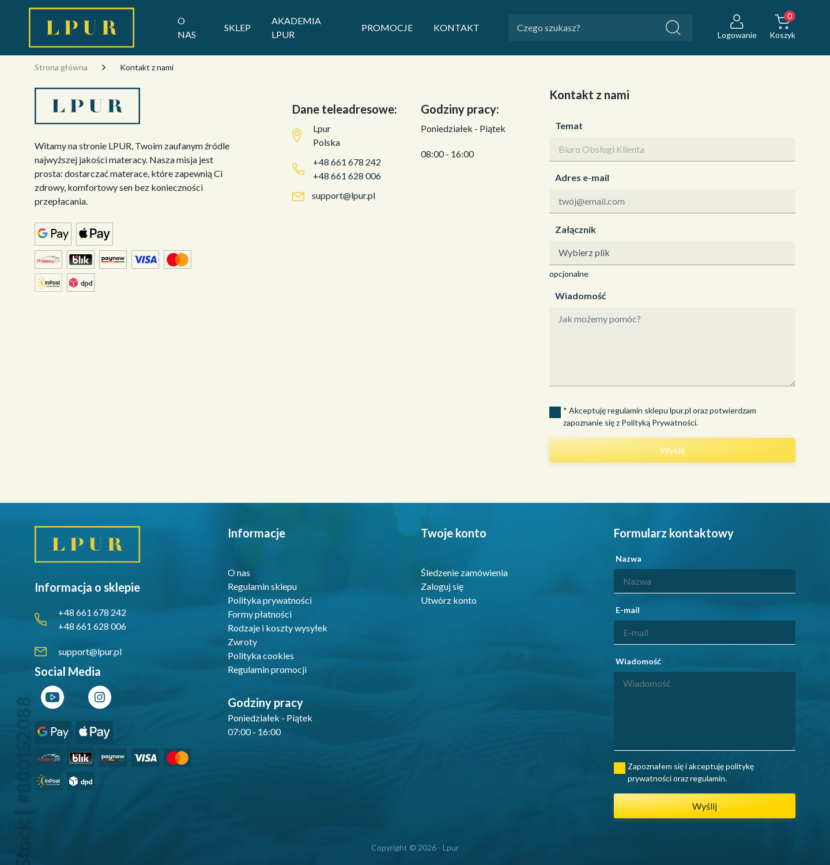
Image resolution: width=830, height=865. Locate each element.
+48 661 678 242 (347, 161)
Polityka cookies (261, 655)
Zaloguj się (442, 586)
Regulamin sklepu (262, 586)
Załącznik (575, 229)
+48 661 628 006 (347, 175)
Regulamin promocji (267, 669)
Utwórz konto (449, 600)
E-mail (628, 610)
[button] (782, 28)
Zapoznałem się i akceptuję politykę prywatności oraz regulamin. (691, 772)
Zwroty (242, 641)
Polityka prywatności (270, 600)
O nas (239, 572)
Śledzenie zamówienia (464, 572)
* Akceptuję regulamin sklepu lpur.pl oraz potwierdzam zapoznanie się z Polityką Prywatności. (659, 416)
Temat (569, 125)
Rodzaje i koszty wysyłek (277, 627)
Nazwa (629, 558)
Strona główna (61, 67)
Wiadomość (580, 295)
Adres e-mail (582, 177)
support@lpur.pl (343, 195)
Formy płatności (260, 613)
